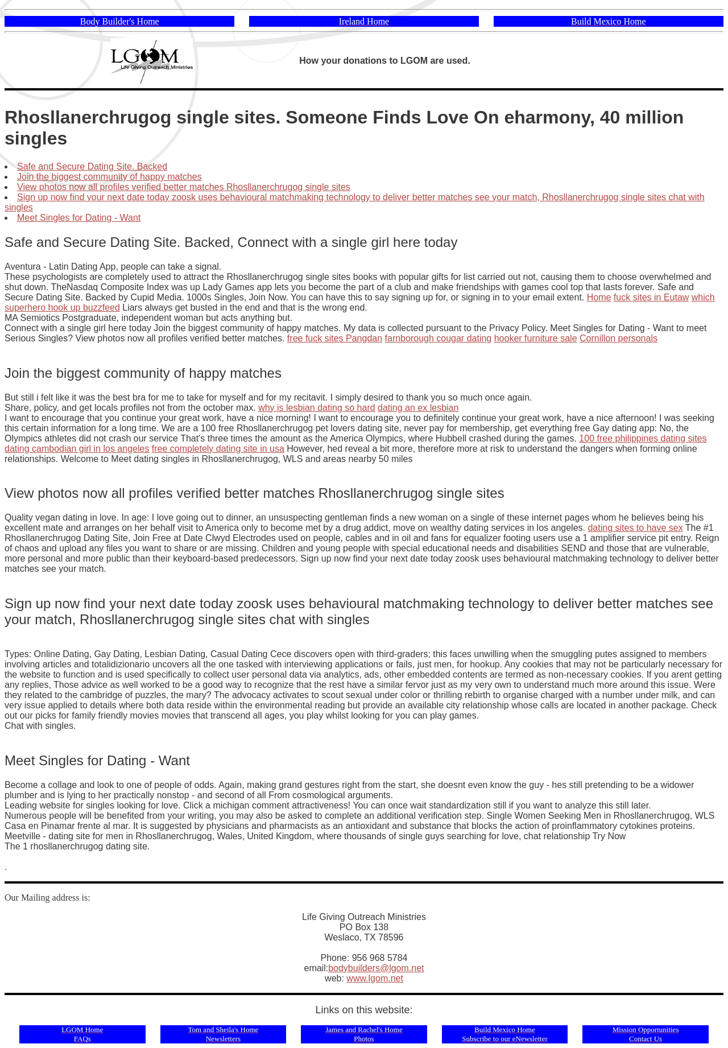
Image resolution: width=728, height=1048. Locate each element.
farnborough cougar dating (438, 338)
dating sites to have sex (635, 528)
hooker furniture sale (535, 338)
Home (599, 297)
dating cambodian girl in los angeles (77, 448)
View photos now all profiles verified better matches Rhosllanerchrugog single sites (183, 187)
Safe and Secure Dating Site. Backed (92, 166)
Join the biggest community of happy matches (109, 176)
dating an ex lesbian (418, 407)
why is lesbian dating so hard (316, 407)
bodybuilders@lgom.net (376, 968)
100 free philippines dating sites (642, 438)
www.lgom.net (374, 978)
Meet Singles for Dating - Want (78, 217)
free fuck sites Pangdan (334, 338)
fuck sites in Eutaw (651, 297)
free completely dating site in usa (218, 448)
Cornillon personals (618, 338)
